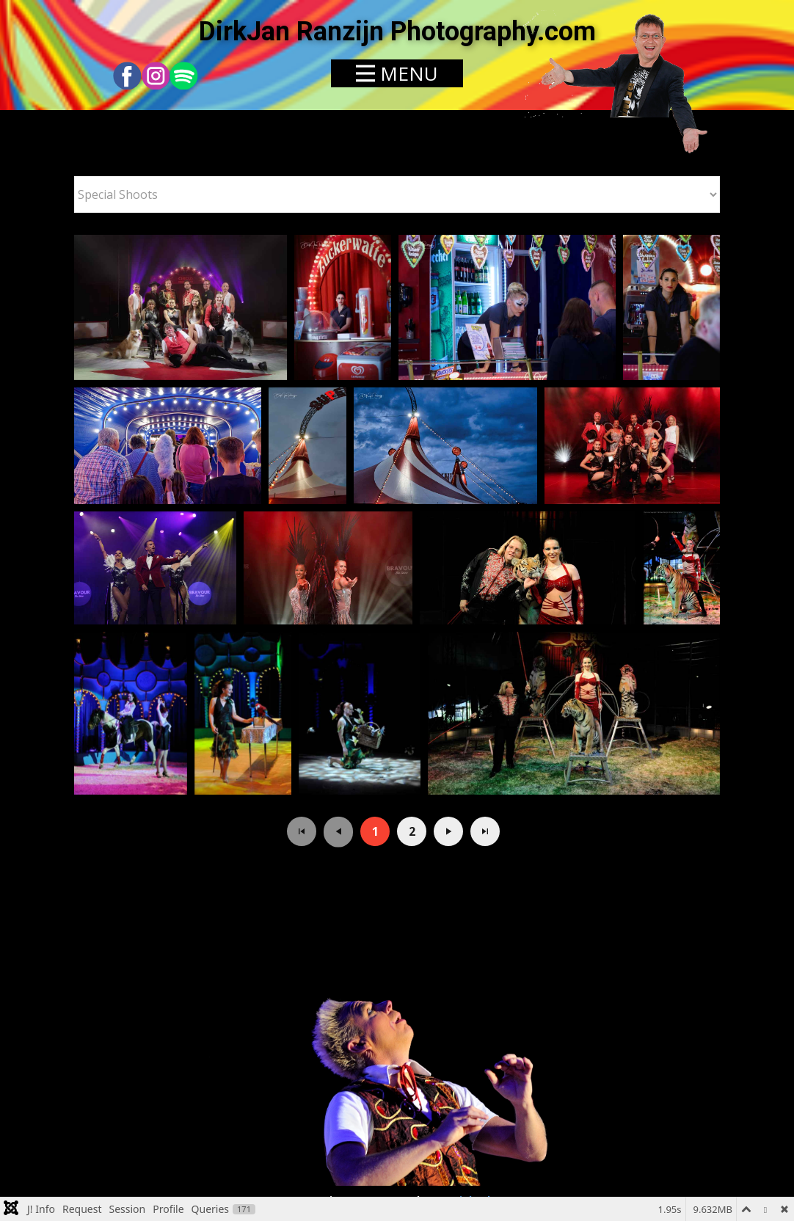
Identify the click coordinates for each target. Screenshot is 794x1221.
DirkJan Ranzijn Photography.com (397, 31)
